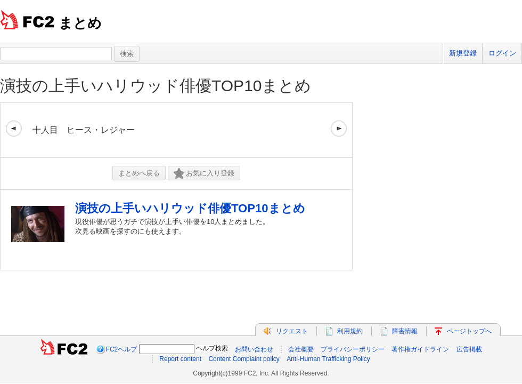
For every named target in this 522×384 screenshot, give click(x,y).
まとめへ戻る (139, 173)
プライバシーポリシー (353, 349)
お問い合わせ (254, 349)
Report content (180, 359)
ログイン (502, 53)
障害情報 (405, 331)
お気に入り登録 (204, 173)
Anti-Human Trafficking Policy (328, 359)
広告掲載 (469, 349)
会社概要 (301, 349)
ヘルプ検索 (212, 348)
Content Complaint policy (243, 359)
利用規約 (350, 331)
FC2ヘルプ (121, 349)
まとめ (80, 23)
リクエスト (292, 331)
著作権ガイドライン (420, 349)
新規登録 (463, 53)
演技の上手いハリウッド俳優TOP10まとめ (156, 85)
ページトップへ (469, 331)
